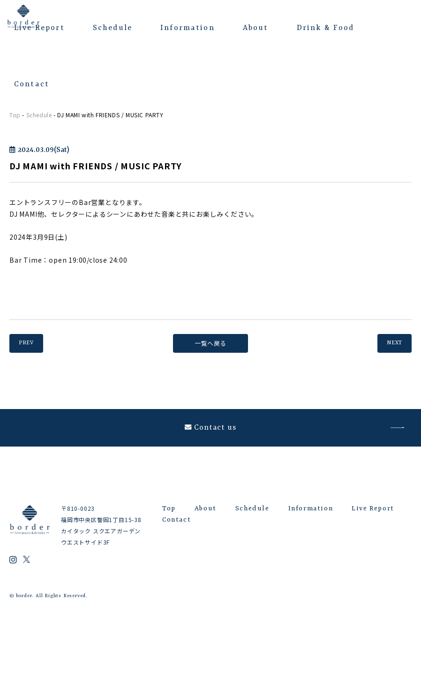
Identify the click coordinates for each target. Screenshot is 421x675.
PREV (31, 343)
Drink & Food (325, 28)
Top (15, 115)
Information (187, 28)
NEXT (389, 343)
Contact (31, 84)
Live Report (39, 28)
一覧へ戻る (210, 343)
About (256, 28)
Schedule (112, 28)
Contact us (210, 437)
